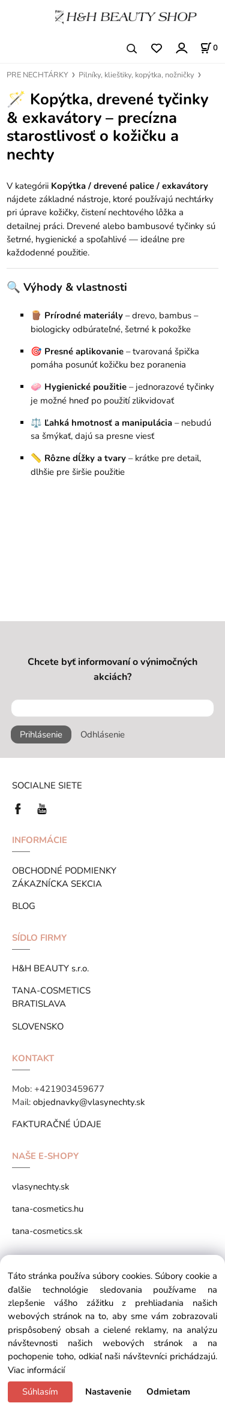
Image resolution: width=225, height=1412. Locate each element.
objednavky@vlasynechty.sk (89, 1102)
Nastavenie (108, 1392)
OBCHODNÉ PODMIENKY (64, 871)
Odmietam (168, 1392)
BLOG (23, 906)
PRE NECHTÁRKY (37, 75)
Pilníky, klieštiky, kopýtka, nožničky (136, 75)
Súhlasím (40, 1392)
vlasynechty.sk (40, 1187)
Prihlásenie (41, 734)
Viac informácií (36, 1370)
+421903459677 (69, 1089)
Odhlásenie (102, 734)
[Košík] (209, 48)
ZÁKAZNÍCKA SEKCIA (59, 884)
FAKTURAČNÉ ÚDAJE (56, 1124)
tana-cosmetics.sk (47, 1231)
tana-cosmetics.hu (47, 1209)
